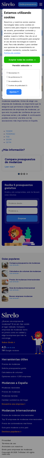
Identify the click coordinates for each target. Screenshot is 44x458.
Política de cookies (12, 53)
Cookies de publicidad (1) (17, 85)
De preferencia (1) (15, 77)
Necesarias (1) (13, 73)
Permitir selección (22, 65)
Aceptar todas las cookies (22, 60)
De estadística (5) (15, 81)
